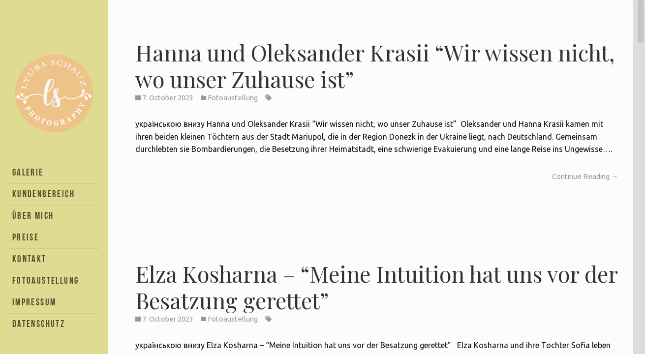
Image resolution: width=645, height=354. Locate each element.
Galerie (28, 172)
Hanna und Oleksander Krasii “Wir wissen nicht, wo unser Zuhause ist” (375, 65)
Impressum (34, 302)
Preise (25, 237)
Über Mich (33, 215)
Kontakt (29, 259)
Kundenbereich (43, 194)
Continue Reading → (585, 176)
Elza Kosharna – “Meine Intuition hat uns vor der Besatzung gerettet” (376, 287)
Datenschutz (38, 324)
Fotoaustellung (45, 280)
